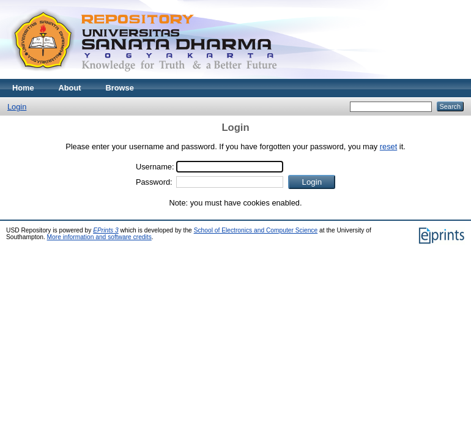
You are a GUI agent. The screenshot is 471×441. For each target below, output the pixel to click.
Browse (120, 87)
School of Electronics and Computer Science (256, 230)
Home (23, 87)
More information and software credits (99, 237)
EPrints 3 (106, 230)
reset (388, 146)
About (70, 87)
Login (16, 106)
